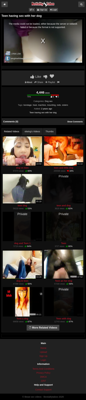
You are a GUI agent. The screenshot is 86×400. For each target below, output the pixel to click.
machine (42, 105)
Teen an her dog (63, 281)
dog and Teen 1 (22, 243)
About (28, 82)
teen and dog (64, 205)
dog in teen (22, 281)
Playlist (50, 82)
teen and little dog (63, 167)
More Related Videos (43, 327)
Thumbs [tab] (50, 131)
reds (59, 105)
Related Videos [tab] (11, 131)
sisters (65, 105)
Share (38, 82)
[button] (32, 10)
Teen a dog (22, 318)
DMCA (43, 377)
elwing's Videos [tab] (32, 131)
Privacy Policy (43, 373)
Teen (63, 243)
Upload (43, 352)
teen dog (22, 205)
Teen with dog (63, 318)
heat (35, 105)
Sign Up (42, 10)
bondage (28, 105)
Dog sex (48, 101)
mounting (51, 105)
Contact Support (43, 389)
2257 (43, 381)
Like (35, 76)
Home (43, 348)
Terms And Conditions (43, 369)
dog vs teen (22, 167)
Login (53, 10)
